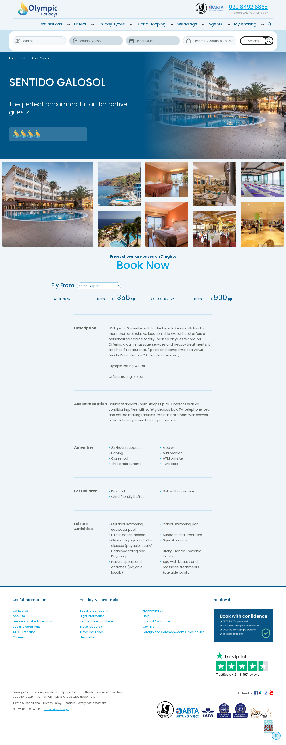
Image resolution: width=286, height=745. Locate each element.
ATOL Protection (24, 632)
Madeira (30, 58)
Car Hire (149, 627)
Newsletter (87, 637)
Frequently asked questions (33, 621)
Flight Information (92, 616)
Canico (45, 58)
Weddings (187, 24)
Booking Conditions (94, 610)
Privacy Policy (52, 703)
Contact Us (21, 610)
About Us (19, 616)
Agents (215, 24)
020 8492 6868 (248, 7)
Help (146, 616)
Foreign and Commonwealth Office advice (174, 632)
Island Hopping (151, 24)
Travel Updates (91, 627)
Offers (80, 24)
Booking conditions (26, 627)
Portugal (14, 58)
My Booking (245, 24)
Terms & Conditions (26, 703)
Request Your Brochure (96, 621)
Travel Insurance (92, 632)
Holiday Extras (153, 610)
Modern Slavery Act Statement (85, 703)
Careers (19, 637)
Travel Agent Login (56, 709)
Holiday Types (111, 24)
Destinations (50, 24)
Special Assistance (156, 621)
